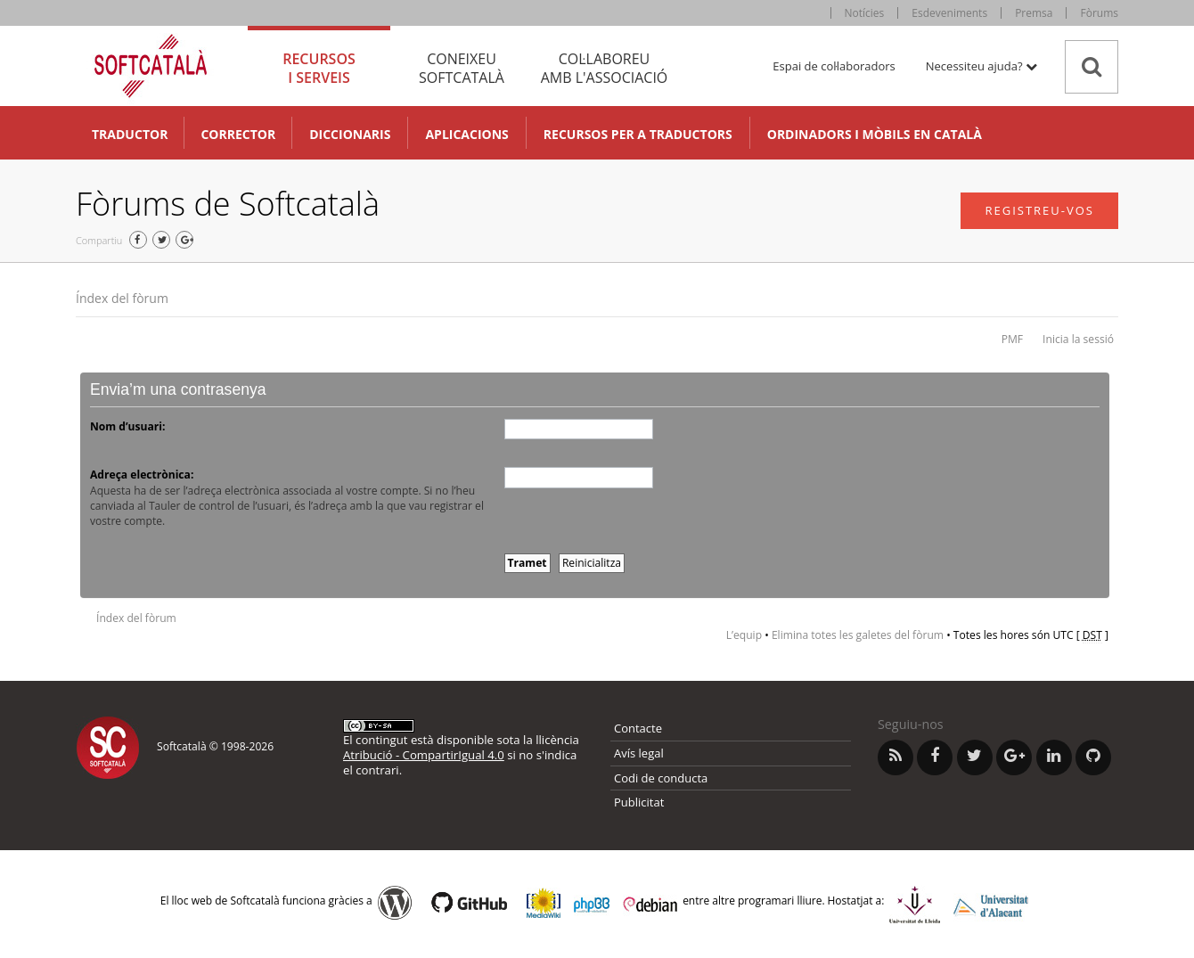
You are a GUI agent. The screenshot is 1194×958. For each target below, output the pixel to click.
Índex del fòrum (122, 298)
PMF (1012, 339)
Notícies (865, 13)
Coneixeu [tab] (461, 68)
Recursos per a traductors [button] (638, 134)
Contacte (638, 728)
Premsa (1033, 13)
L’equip (744, 635)
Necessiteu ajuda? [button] (981, 66)
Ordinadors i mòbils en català (874, 134)
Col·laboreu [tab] (604, 68)
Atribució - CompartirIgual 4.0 (423, 755)
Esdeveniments (949, 13)
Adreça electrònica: (141, 474)
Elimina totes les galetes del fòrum (858, 635)
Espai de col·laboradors (834, 66)
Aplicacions (466, 134)
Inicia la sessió (1078, 339)
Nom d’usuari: (127, 426)
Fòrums (1099, 13)
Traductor (130, 134)
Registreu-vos (1039, 210)
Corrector (237, 134)
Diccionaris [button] (349, 134)
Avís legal (639, 753)
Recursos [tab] (319, 68)
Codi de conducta (660, 778)
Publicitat (639, 802)
